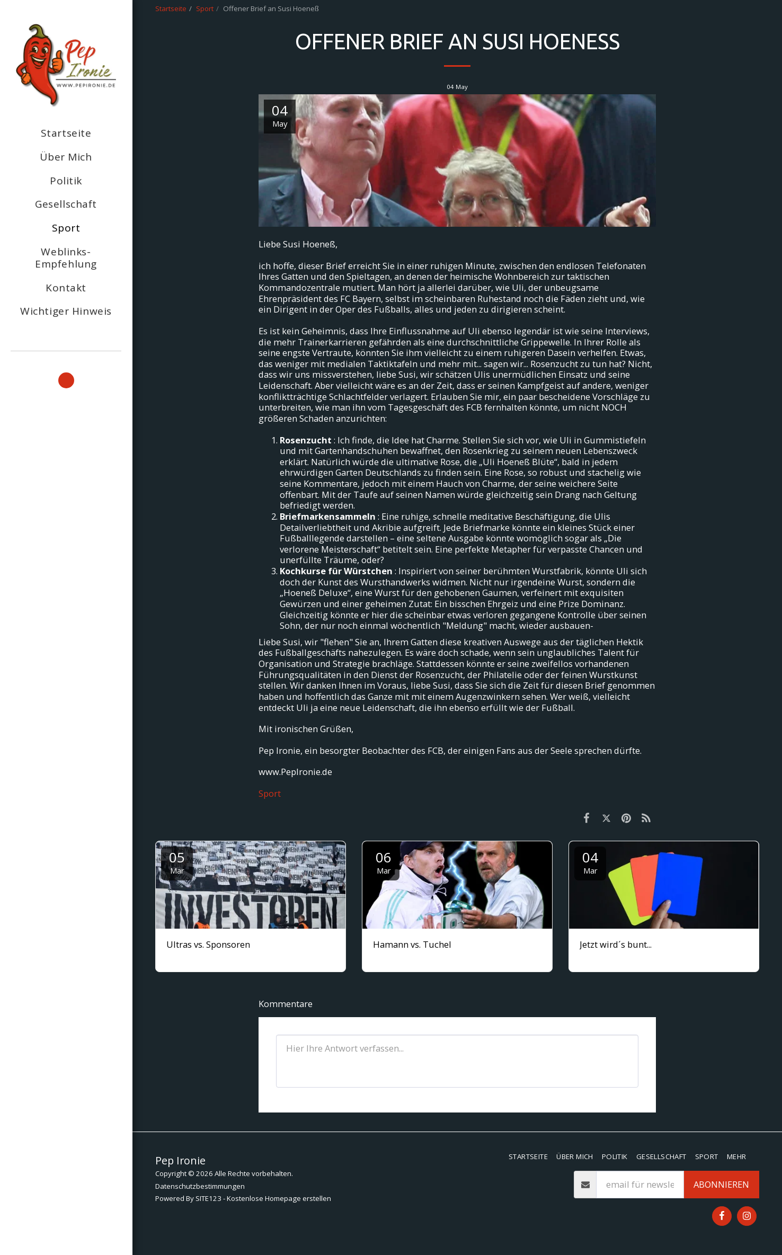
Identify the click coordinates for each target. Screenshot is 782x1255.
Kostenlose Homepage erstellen (279, 1198)
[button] (66, 380)
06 (383, 862)
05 (177, 862)
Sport (205, 8)
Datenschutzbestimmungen (200, 1186)
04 (590, 862)
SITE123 (208, 1198)
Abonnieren (721, 1184)
